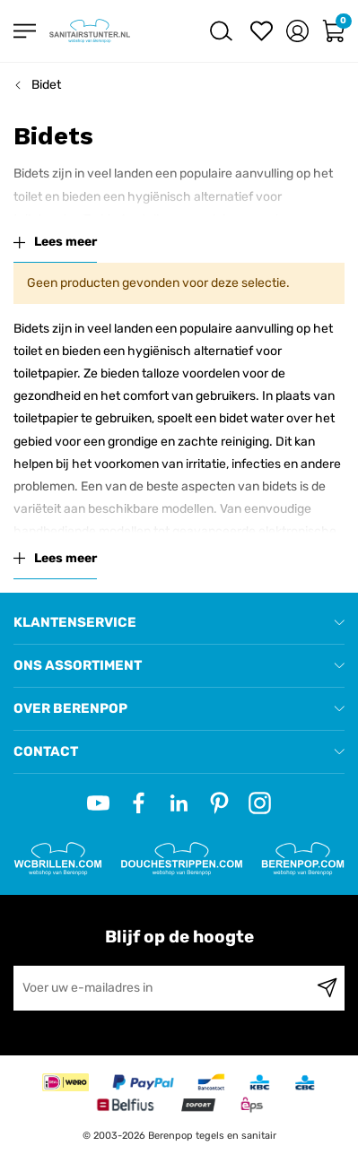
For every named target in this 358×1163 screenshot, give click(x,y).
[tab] (179, 623)
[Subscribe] (327, 988)
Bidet (46, 84)
